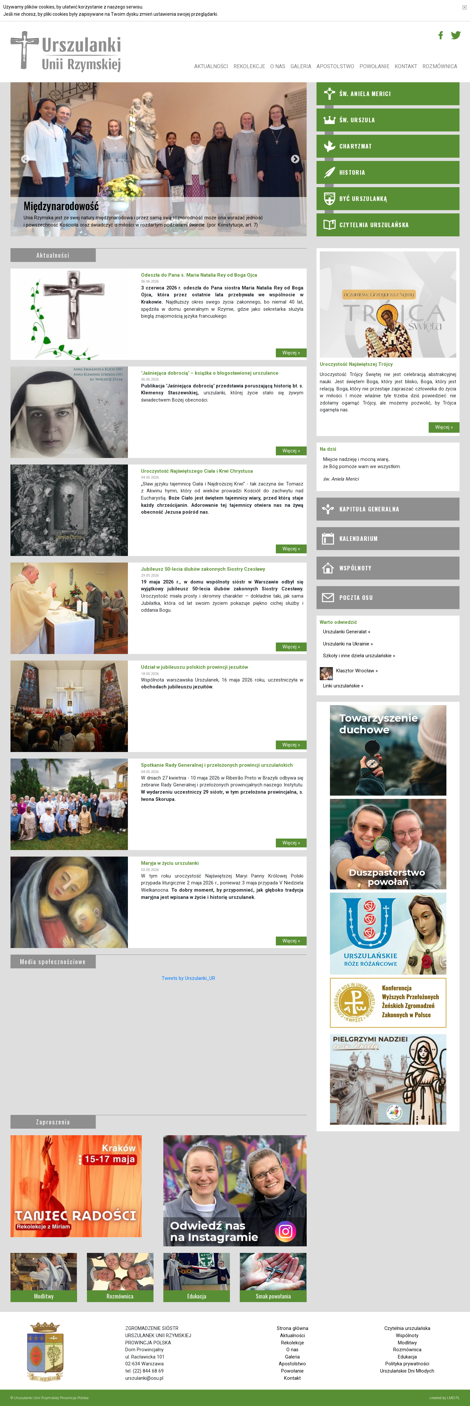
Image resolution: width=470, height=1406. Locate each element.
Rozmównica (439, 66)
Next (293, 159)
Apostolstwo (335, 66)
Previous (23, 159)
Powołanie (374, 66)
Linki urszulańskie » (343, 686)
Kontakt (406, 66)
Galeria (301, 66)
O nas (277, 66)
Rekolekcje (249, 66)
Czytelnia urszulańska (407, 1328)
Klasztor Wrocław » (357, 671)
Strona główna (292, 1328)
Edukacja (407, 1357)
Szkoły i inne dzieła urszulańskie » (359, 656)
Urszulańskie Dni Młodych (407, 1371)
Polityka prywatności (407, 1364)
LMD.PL (453, 1398)
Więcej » (291, 353)
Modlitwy (407, 1343)
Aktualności (211, 66)
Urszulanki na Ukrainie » (348, 644)
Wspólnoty (407, 1335)
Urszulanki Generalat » (346, 632)
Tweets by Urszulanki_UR (188, 978)
